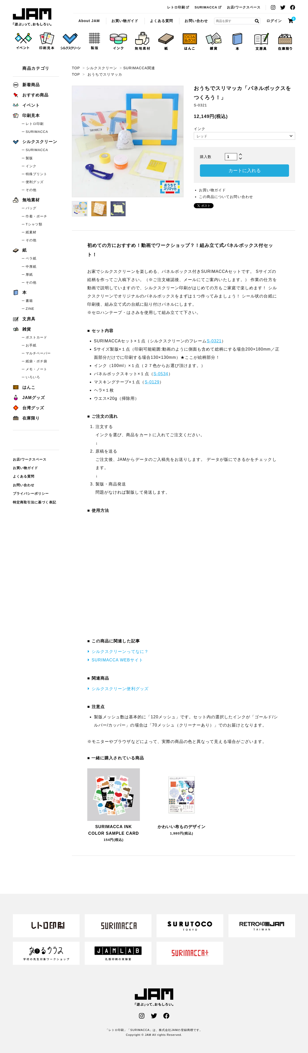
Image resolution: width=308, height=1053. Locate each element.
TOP (76, 68)
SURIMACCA (208, 7)
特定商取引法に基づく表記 (34, 502)
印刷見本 (26, 115)
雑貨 (22, 329)
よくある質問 (161, 21)
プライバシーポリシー (31, 493)
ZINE (30, 309)
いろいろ (33, 377)
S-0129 (152, 382)
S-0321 (214, 341)
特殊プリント (36, 174)
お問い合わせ (196, 21)
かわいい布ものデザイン (182, 826)
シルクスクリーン (101, 68)
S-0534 (160, 374)
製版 (29, 158)
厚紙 (29, 274)
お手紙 (31, 345)
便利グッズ (35, 182)
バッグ (31, 208)
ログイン (274, 21)
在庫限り (26, 418)
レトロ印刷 (178, 7)
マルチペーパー (38, 353)
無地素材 (26, 200)
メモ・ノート (36, 369)
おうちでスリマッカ (105, 74)
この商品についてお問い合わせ (226, 197)
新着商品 (26, 85)
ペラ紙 (31, 258)
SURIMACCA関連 (139, 68)
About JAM (89, 21)
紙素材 (31, 232)
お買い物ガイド (124, 21)
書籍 (29, 301)
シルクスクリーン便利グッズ (120, 689)
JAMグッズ (29, 397)
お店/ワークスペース (244, 7)
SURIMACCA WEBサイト (117, 660)
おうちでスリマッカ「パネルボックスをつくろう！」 (32, 17)
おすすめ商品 (31, 95)
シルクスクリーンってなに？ (120, 651)
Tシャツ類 (34, 224)
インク (31, 166)
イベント (26, 105)
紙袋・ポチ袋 (36, 361)
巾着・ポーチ (36, 216)
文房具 (24, 319)
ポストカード (36, 337)
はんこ (24, 387)
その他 (31, 190)
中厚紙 (31, 267)
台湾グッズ (28, 408)
